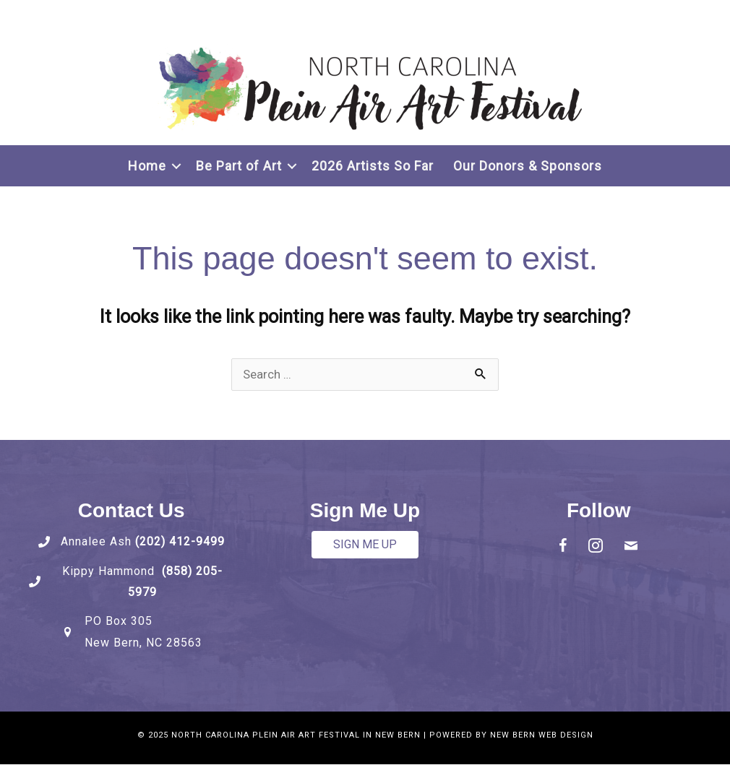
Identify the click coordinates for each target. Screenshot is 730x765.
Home (147, 165)
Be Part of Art (239, 165)
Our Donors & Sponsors (527, 165)
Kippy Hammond (112, 572)
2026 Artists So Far (373, 165)
